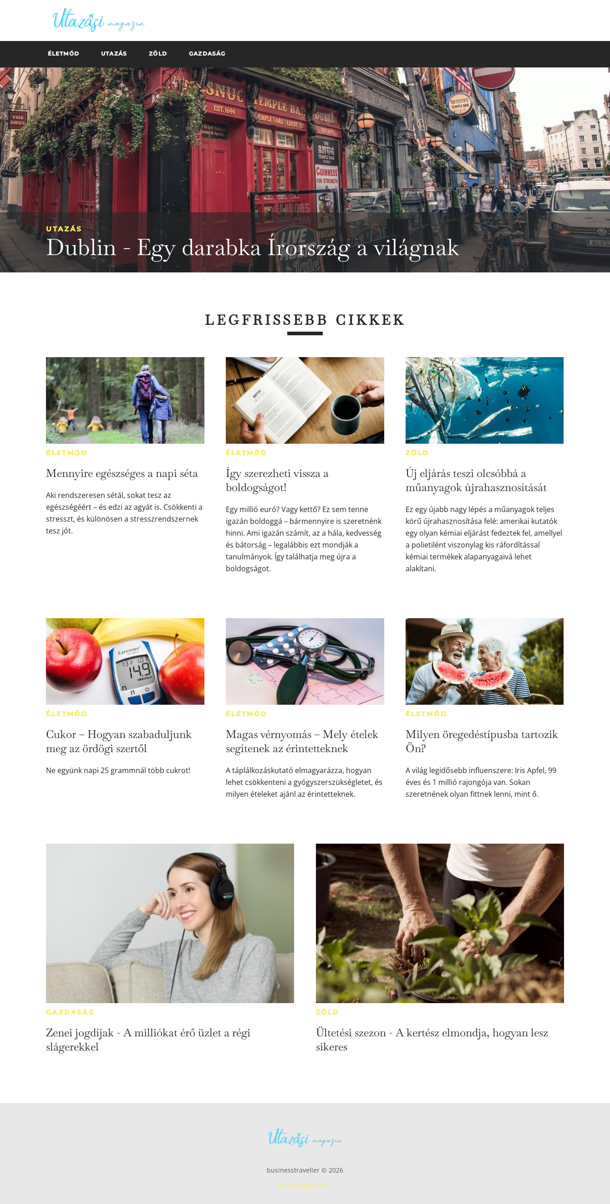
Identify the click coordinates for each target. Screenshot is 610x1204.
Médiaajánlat (305, 1185)
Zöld (417, 453)
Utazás (64, 229)
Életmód (67, 453)
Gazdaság (70, 1012)
